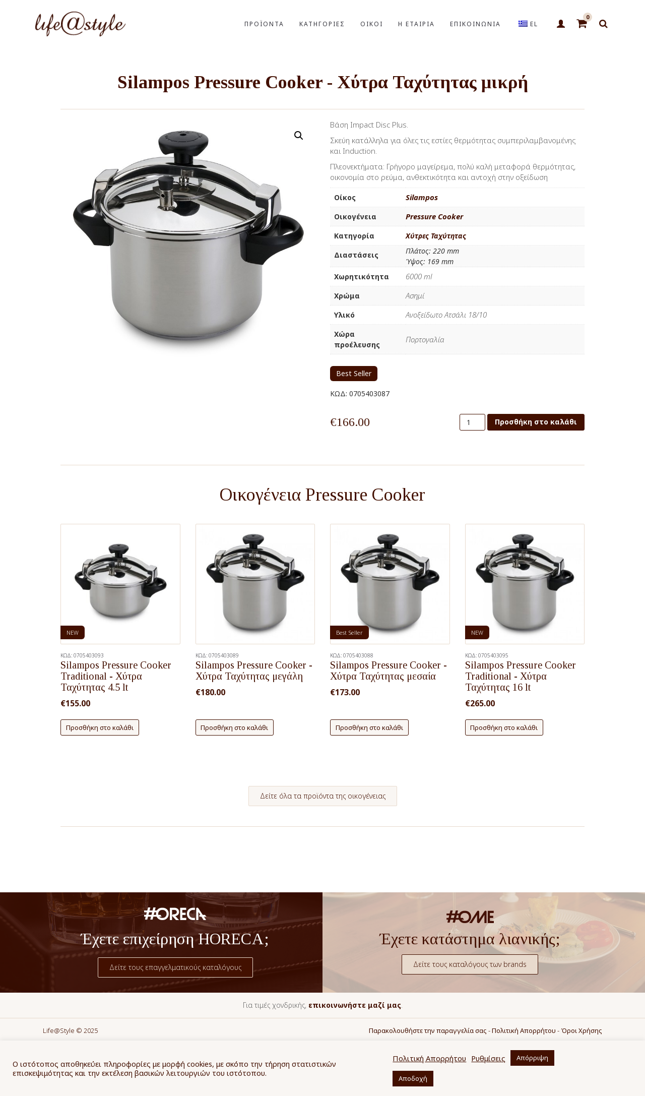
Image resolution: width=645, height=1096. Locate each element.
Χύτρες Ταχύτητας (436, 235)
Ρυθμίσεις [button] (488, 1058)
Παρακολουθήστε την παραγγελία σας (428, 1030)
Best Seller (353, 373)
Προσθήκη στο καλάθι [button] (100, 727)
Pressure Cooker (434, 216)
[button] (299, 136)
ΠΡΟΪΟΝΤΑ (264, 24)
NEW (73, 632)
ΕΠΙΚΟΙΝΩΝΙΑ (475, 24)
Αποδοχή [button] (413, 1078)
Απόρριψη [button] (532, 1057)
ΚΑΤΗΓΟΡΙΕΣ (322, 24)
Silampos (422, 197)
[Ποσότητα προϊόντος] (472, 422)
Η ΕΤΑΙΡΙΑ (416, 24)
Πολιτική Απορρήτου (524, 1030)
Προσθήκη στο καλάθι (536, 422)
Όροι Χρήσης (581, 1030)
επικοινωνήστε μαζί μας (354, 1005)
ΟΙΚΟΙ (371, 24)
